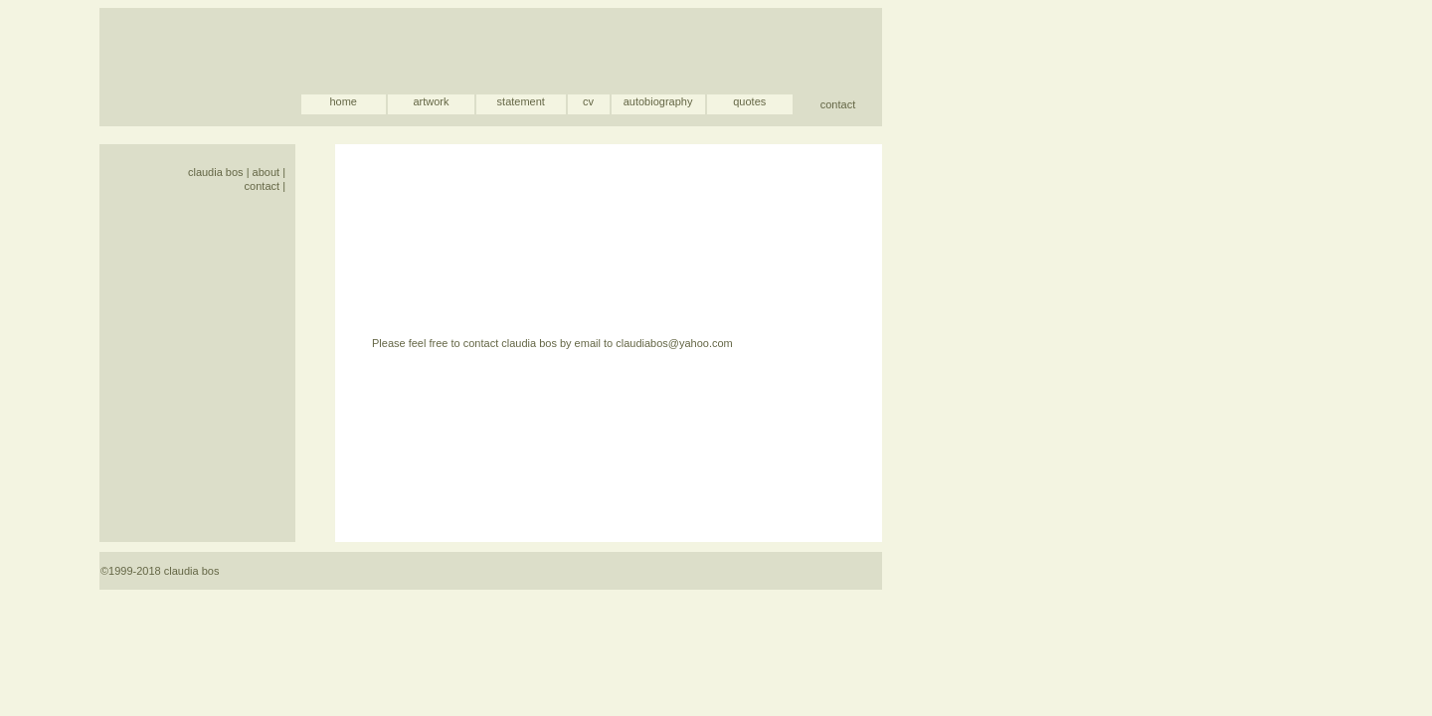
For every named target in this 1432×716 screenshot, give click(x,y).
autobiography (658, 101)
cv (588, 101)
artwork (430, 101)
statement (521, 101)
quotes (749, 101)
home (343, 101)
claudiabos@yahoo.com (674, 343)
